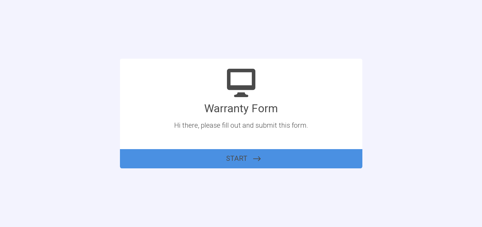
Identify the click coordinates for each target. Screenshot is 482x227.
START (236, 158)
